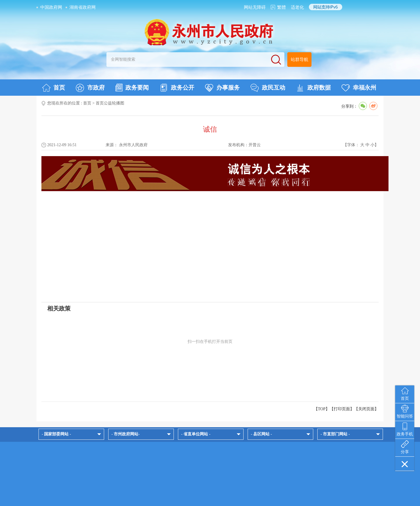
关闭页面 (366, 409)
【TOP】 (322, 409)
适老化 (297, 7)
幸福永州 (359, 88)
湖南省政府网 (82, 7)
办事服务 (222, 88)
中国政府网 (51, 7)
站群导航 (299, 59)
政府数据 (313, 88)
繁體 (281, 7)
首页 (53, 88)
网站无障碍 (255, 7)
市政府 (90, 88)
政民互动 (268, 88)
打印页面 (342, 409)
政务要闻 (132, 87)
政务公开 (177, 88)
